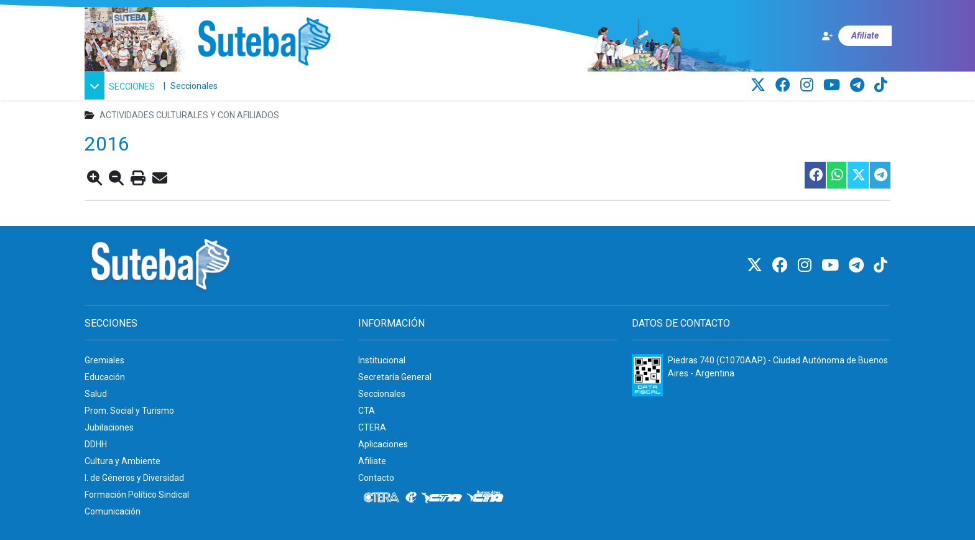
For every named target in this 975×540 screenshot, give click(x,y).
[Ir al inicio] (263, 42)
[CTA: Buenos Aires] (344, 86)
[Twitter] (760, 85)
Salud (96, 394)
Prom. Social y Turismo (129, 411)
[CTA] (299, 86)
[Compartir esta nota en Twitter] (857, 175)
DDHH (96, 444)
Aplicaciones (383, 444)
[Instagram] (808, 85)
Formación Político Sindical (137, 495)
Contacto (376, 478)
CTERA (372, 427)
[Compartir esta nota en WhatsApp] (836, 175)
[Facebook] (784, 85)
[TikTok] (880, 85)
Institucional (381, 360)
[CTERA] (238, 86)
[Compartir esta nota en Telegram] (879, 175)
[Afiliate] (856, 36)
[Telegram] (859, 85)
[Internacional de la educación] (268, 86)
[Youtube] (833, 85)
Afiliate (372, 461)
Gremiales (104, 360)
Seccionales (194, 86)
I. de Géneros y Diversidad (134, 478)
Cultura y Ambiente (122, 461)
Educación (105, 377)
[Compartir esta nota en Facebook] (814, 175)
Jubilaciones (109, 427)
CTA (366, 411)
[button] (122, 86)
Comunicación (113, 511)
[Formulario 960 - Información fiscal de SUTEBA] (647, 375)
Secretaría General (395, 377)
